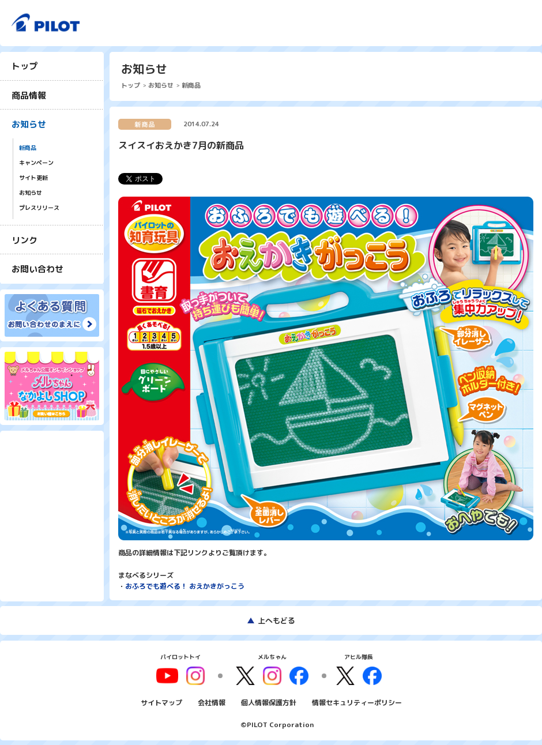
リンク (24, 240)
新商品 (27, 148)
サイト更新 (33, 178)
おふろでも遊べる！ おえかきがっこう (184, 586)
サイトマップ (161, 701)
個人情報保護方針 (268, 701)
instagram (272, 675)
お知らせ (29, 124)
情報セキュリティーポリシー (357, 701)
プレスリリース (39, 208)
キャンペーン (36, 163)
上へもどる (276, 620)
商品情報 (29, 95)
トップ (24, 66)
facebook (297, 675)
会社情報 (211, 701)
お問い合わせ (37, 269)
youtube (171, 675)
